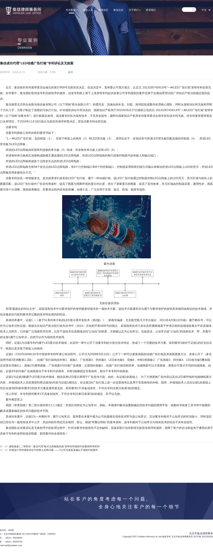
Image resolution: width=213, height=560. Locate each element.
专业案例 (72, 10)
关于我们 (135, 10)
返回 (70, 72)
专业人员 (88, 10)
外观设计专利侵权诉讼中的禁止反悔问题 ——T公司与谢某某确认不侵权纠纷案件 (53, 450)
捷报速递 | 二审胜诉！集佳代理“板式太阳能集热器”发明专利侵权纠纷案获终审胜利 (54, 446)
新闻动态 (103, 10)
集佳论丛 (118, 10)
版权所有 (166, 536)
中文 (204, 10)
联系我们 (151, 10)
